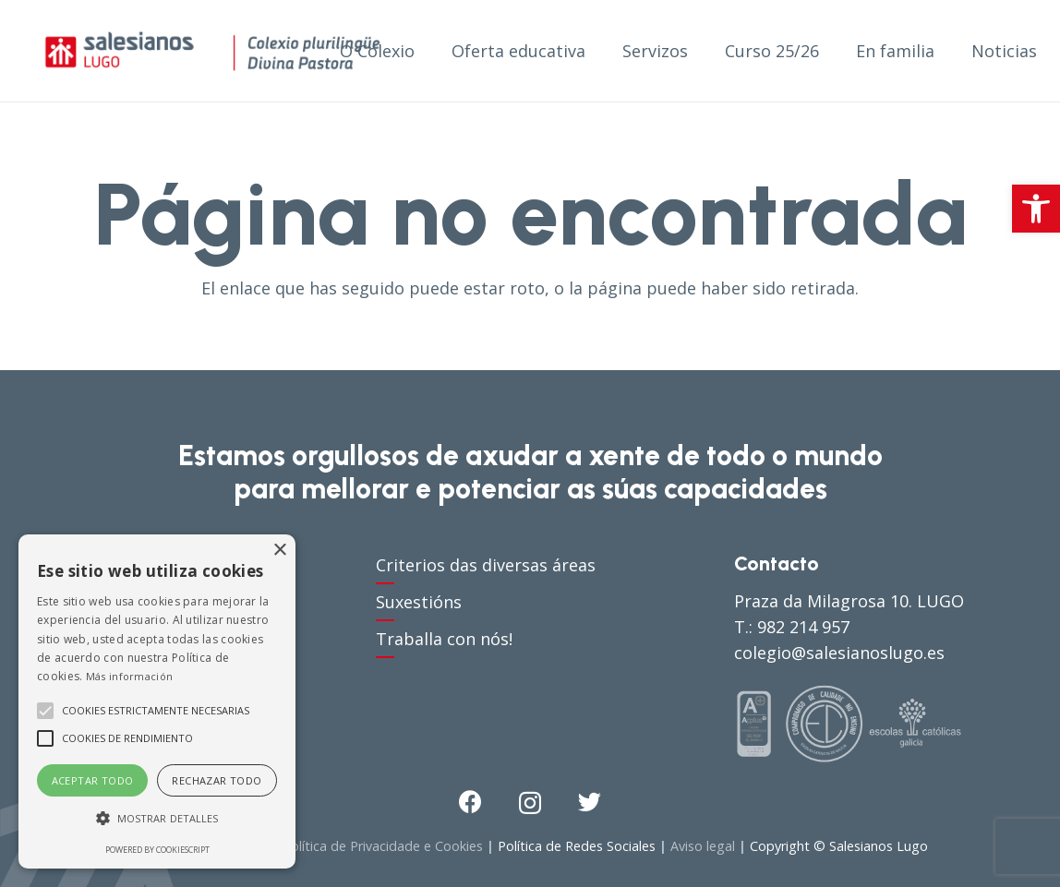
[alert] (156, 701)
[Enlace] (212, 51)
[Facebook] (470, 801)
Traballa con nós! (444, 639)
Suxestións (419, 602)
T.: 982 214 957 (791, 627)
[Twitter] (589, 801)
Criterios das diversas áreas (486, 565)
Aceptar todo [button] (93, 780)
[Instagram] (530, 803)
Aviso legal (702, 846)
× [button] (279, 550)
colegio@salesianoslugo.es (839, 652)
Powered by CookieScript (157, 850)
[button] (1036, 209)
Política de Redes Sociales (577, 846)
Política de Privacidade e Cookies (383, 846)
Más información (130, 676)
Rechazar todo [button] (216, 780)
